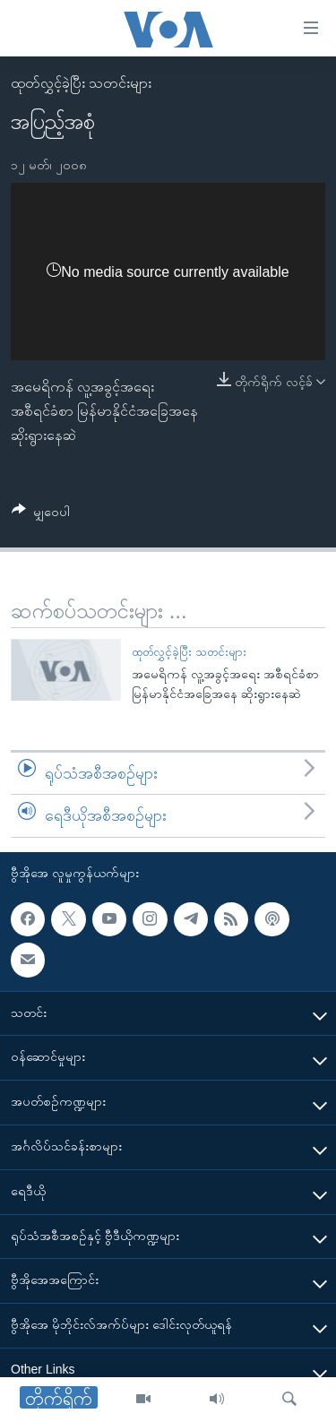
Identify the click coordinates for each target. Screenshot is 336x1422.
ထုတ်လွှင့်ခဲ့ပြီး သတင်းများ (81, 82)
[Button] (41, 514)
